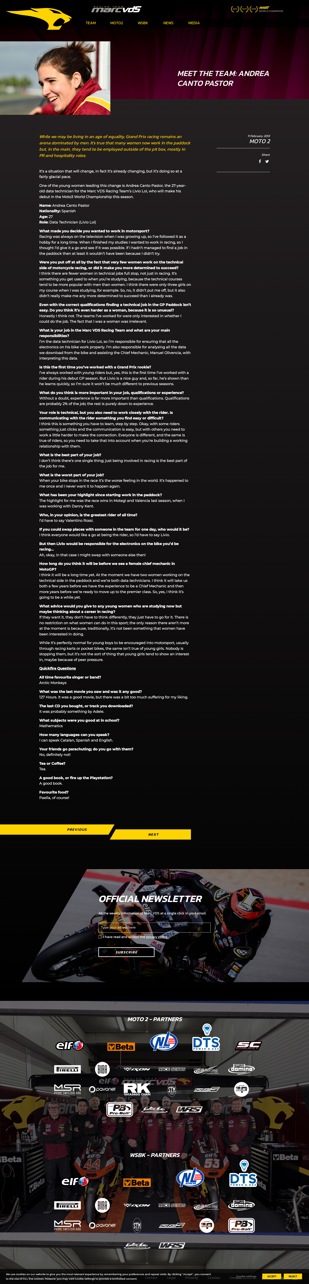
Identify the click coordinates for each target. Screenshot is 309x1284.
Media (194, 23)
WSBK (143, 23)
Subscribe (126, 952)
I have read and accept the (135, 937)
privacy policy (156, 937)
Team (91, 23)
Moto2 (116, 23)
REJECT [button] (293, 1276)
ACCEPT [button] (271, 1276)
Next (153, 834)
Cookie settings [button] (246, 1276)
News (168, 23)
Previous (77, 829)
